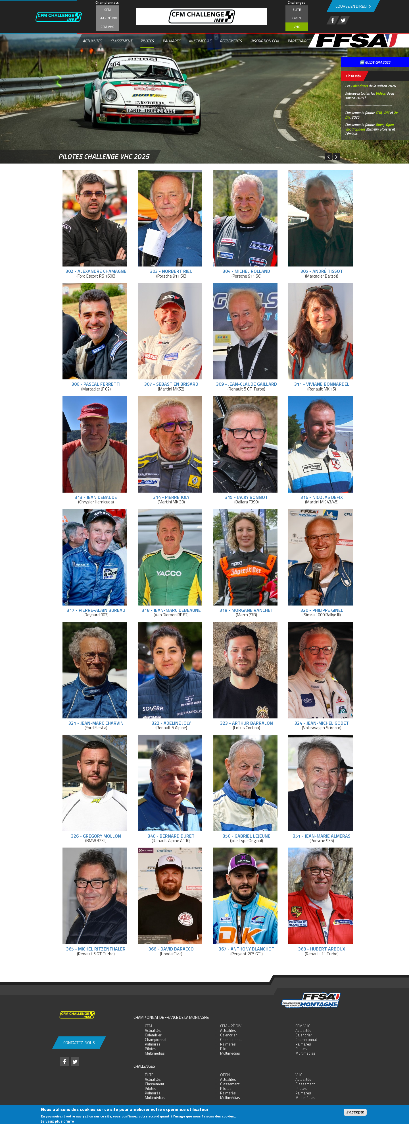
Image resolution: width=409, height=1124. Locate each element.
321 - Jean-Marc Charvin (96, 723)
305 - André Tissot (322, 271)
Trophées (358, 129)
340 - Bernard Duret (171, 835)
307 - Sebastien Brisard (171, 384)
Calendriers (359, 86)
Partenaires (298, 41)
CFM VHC (107, 26)
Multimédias (200, 41)
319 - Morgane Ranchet (246, 610)
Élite (297, 9)
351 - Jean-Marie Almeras (321, 835)
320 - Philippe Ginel (322, 610)
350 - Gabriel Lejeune (246, 835)
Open (296, 18)
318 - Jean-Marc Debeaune (171, 610)
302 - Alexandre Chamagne (96, 271)
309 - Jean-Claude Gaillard (246, 384)
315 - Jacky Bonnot (246, 497)
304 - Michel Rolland (246, 271)
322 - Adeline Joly (171, 723)
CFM (107, 9)
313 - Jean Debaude (96, 497)
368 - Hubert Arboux (321, 948)
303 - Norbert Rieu (171, 271)
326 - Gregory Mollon (96, 835)
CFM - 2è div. (107, 18)
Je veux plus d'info (57, 1121)
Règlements (231, 41)
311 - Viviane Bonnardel (321, 384)
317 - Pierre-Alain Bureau (96, 610)
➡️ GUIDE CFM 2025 (375, 62)
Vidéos (381, 93)
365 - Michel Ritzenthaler (96, 948)
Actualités (92, 41)
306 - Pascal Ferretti (96, 384)
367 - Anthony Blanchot (246, 948)
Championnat (155, 1039)
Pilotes (147, 41)
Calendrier (153, 1035)
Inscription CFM (264, 41)
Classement (121, 41)
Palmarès (171, 41)
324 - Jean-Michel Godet (322, 723)
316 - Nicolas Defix (322, 497)
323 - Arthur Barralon (246, 723)
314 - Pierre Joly (171, 497)
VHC (297, 26)
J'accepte (355, 1112)
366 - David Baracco (171, 948)
